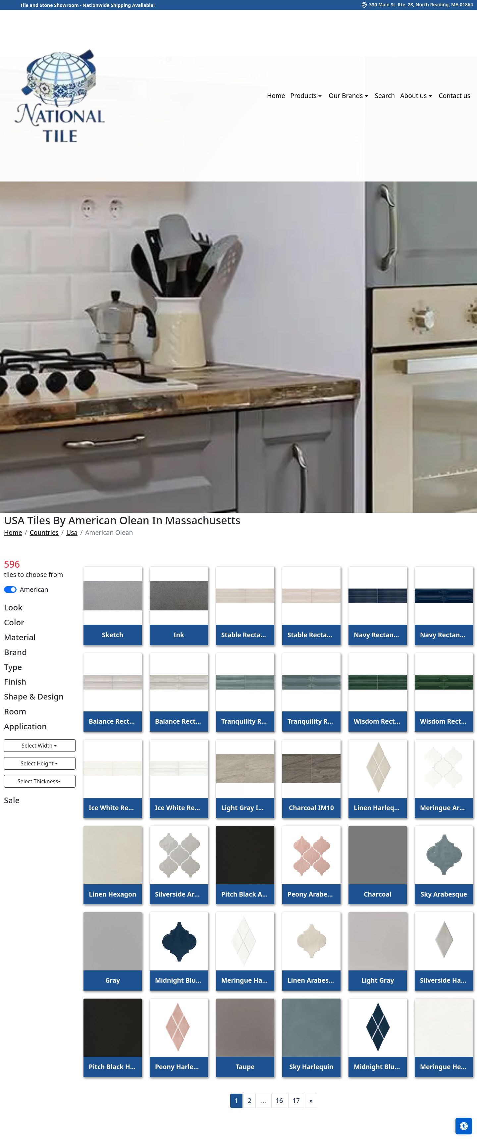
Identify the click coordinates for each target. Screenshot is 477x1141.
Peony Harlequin (179, 1066)
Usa (72, 532)
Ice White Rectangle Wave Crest (179, 807)
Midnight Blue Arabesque (179, 980)
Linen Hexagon (112, 894)
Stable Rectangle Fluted (245, 634)
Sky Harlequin (311, 1066)
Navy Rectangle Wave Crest (444, 634)
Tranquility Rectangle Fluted (245, 721)
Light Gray (377, 980)
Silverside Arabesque (179, 894)
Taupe (245, 1066)
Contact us (454, 95)
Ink (179, 634)
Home (276, 95)
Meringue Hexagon (444, 1066)
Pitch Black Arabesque (245, 894)
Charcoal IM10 (311, 807)
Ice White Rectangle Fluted (112, 807)
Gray (112, 980)
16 (279, 1100)
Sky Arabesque (444, 894)
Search (385, 95)
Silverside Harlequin (444, 980)
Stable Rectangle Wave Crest (311, 634)
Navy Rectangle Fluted (377, 634)
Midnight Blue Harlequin (377, 1066)
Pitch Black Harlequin (112, 1066)
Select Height (38, 763)
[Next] (311, 1101)
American (34, 589)
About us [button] (414, 95)
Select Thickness (38, 781)
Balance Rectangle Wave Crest (179, 721)
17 (296, 1100)
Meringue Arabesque (444, 807)
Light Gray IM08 (245, 807)
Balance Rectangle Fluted (112, 721)
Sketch (113, 634)
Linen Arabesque (311, 980)
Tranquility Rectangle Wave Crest (311, 721)
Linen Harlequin (377, 807)
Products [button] (305, 95)
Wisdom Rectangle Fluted (377, 721)
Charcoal (378, 894)
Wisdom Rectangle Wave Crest (444, 721)
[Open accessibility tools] (463, 1126)
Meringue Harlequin (245, 980)
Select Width (38, 745)
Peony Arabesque (311, 894)
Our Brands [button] (346, 95)
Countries (44, 532)
